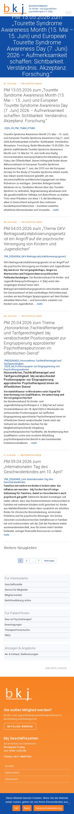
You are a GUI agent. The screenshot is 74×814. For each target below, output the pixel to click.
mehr (56, 209)
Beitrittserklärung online (18, 600)
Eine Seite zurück (56, 668)
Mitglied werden (13, 595)
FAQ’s (8, 635)
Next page (49, 560)
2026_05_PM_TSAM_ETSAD (19, 128)
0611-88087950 (22, 756)
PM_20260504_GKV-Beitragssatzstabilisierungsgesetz (35, 256)
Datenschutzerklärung (48, 808)
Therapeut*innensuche (17, 630)
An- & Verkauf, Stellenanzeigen (21, 654)
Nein (27, 808)
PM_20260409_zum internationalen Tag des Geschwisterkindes (28, 481)
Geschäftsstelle (13, 584)
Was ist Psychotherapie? (18, 619)
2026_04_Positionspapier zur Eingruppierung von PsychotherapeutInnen (32, 368)
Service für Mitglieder (16, 589)
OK (16, 808)
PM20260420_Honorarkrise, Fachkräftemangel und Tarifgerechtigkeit (32, 362)
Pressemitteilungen (31, 84)
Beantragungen (13, 624)
